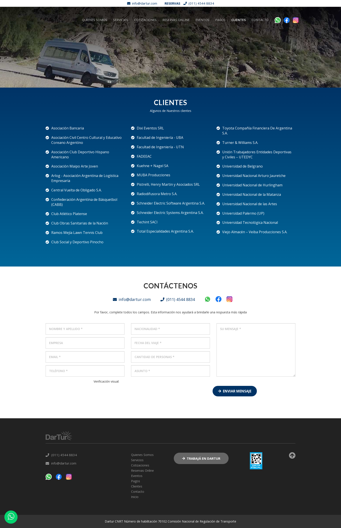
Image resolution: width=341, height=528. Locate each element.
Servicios (120, 42)
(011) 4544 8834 (197, 3)
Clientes (238, 42)
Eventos (202, 42)
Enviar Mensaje (234, 391)
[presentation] (106, 392)
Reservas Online (176, 42)
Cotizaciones (145, 42)
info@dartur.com (141, 3)
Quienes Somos (94, 42)
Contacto (260, 42)
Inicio (135, 497)
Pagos (220, 42)
